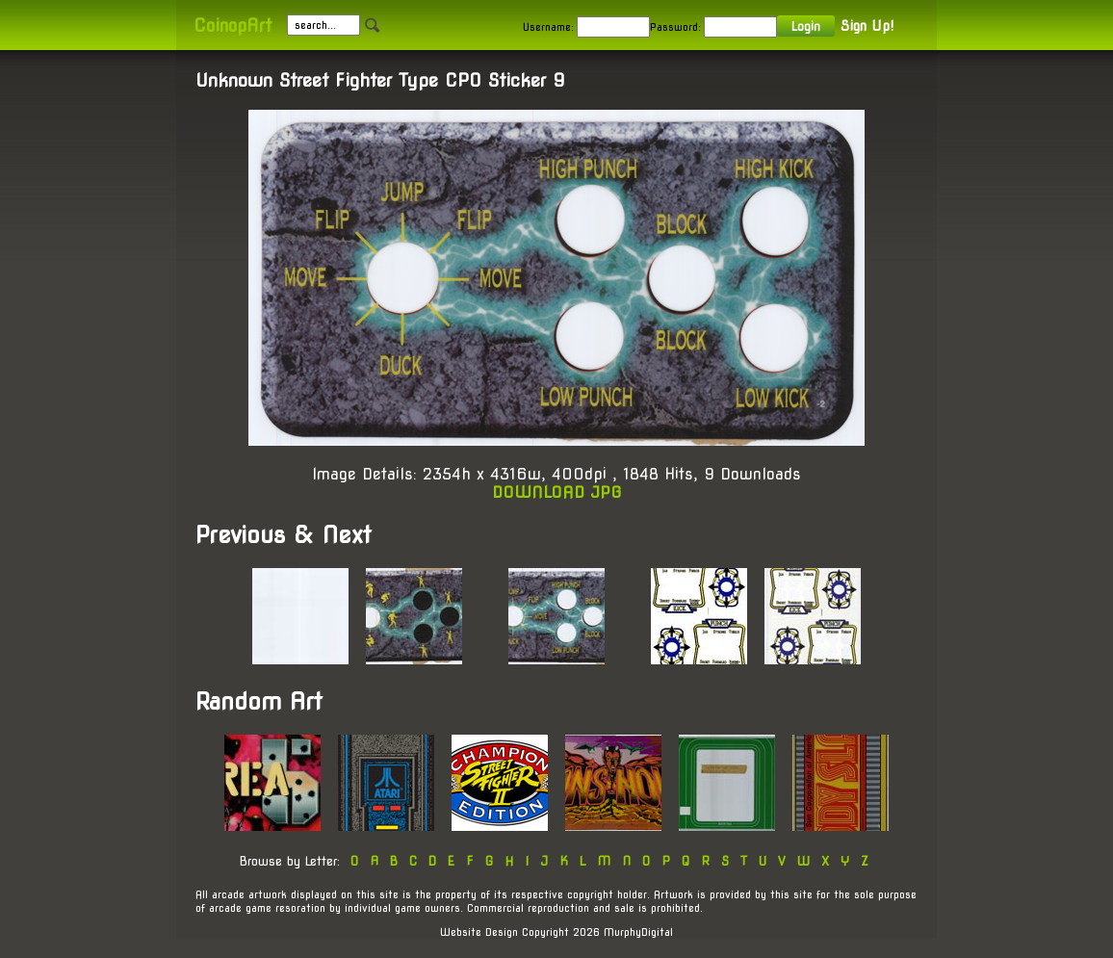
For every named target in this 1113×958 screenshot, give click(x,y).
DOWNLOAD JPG (557, 492)
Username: (548, 27)
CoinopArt (233, 25)
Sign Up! (867, 26)
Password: (675, 27)
